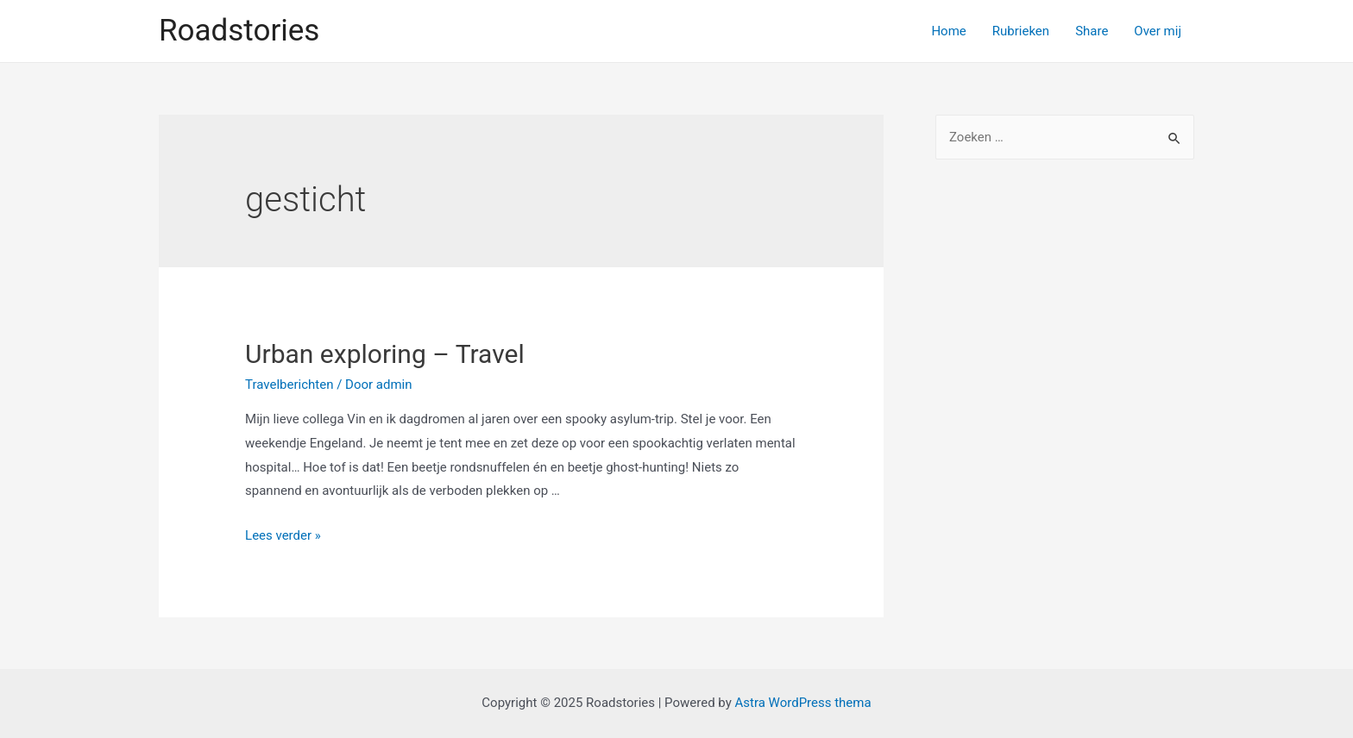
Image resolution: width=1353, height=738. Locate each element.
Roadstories (239, 30)
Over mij (1157, 31)
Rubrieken (1020, 31)
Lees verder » (283, 535)
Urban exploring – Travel (385, 354)
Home (948, 31)
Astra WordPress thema (802, 702)
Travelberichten (289, 384)
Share (1091, 31)
